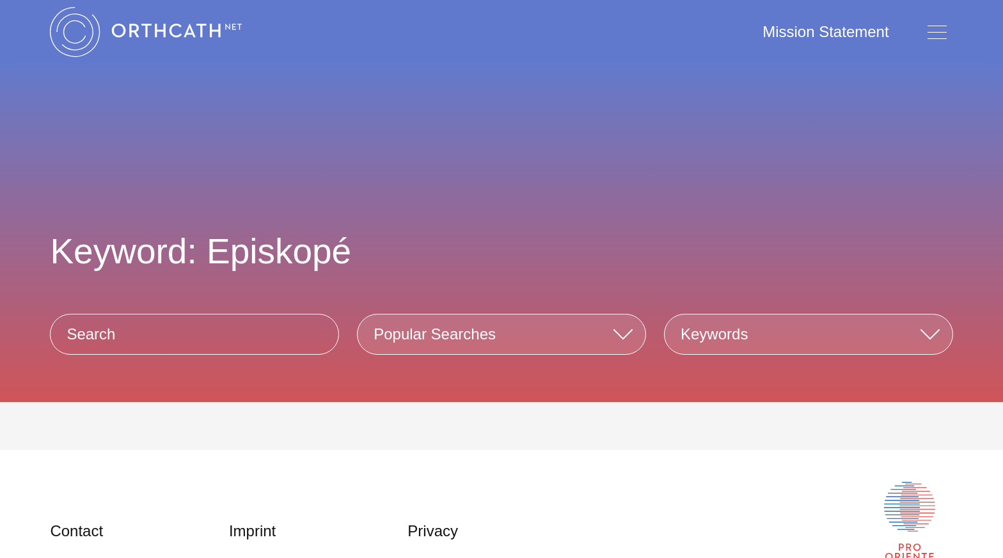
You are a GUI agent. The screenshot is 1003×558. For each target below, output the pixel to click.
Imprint (252, 530)
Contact (76, 530)
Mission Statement (825, 31)
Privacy (432, 530)
